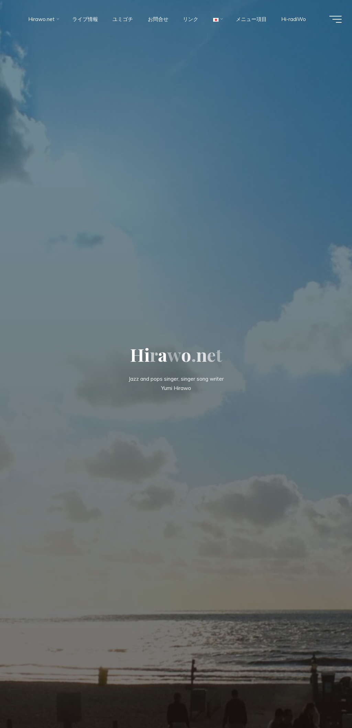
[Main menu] (335, 19)
